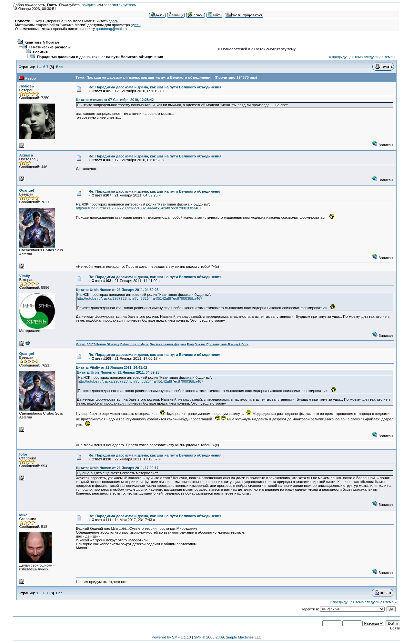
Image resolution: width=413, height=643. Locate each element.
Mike (23, 515)
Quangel (26, 190)
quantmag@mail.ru (111, 29)
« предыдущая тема (346, 57)
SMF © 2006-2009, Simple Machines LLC (227, 637)
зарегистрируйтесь (120, 5)
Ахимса (26, 155)
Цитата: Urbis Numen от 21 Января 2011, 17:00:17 (117, 468)
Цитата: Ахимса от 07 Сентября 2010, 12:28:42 (115, 100)
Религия (40, 52)
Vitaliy (24, 276)
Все (59, 67)
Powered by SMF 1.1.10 (171, 637)
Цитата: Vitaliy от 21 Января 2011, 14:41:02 (111, 367)
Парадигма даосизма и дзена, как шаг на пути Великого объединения (100, 57)
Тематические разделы (50, 47)
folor (23, 454)
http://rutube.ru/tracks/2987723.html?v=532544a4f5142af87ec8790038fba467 (138, 208)
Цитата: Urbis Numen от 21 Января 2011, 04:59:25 (117, 290)
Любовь (26, 86)
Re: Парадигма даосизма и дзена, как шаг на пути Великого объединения (154, 87)
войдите (89, 5)
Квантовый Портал (42, 42)
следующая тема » (380, 57)
